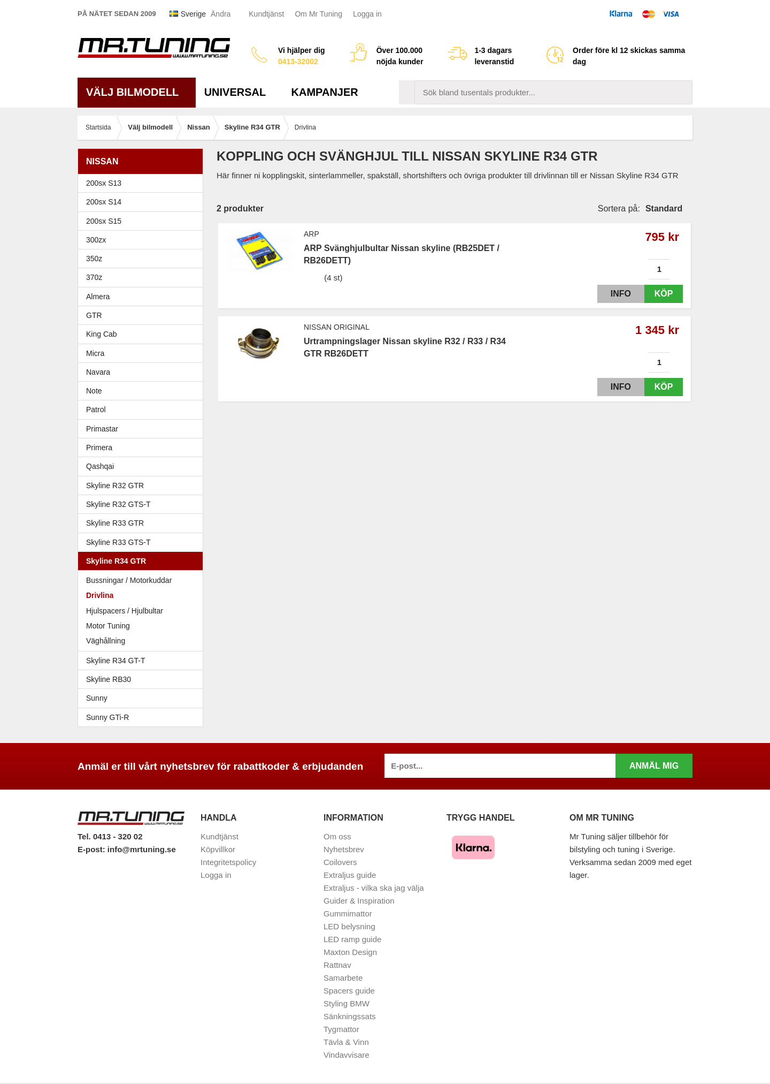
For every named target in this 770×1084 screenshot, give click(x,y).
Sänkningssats (350, 1016)
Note (94, 390)
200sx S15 (143, 221)
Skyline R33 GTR (143, 523)
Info (611, 293)
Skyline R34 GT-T (143, 660)
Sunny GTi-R (143, 717)
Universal (239, 92)
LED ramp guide (352, 939)
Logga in (367, 14)
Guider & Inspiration (359, 900)
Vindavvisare (346, 1054)
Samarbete (343, 977)
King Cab (101, 334)
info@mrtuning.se (141, 849)
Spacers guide (349, 990)
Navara (143, 372)
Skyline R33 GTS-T (143, 542)
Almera (143, 296)
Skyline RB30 (143, 679)
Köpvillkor (218, 849)
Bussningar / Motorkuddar (129, 580)
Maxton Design (350, 952)
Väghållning (105, 640)
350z (143, 258)
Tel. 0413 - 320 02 (110, 836)
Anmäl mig (654, 765)
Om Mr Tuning (318, 14)
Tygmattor (341, 1029)
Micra (143, 353)
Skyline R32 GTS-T (143, 504)
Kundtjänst (266, 14)
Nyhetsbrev (344, 849)
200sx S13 (143, 183)
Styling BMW (346, 1003)
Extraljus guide (350, 875)
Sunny (143, 698)
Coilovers (340, 862)
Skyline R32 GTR (143, 485)
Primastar (102, 428)
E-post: (92, 849)
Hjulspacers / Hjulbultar (124, 611)
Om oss (337, 836)
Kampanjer (324, 92)
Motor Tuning (143, 625)
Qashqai (100, 466)
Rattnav (337, 964)
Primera (143, 447)
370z (143, 277)
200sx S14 (143, 202)
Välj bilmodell (136, 92)
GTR (143, 315)
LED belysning (349, 926)
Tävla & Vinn (346, 1042)
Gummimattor (348, 913)
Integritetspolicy (228, 862)
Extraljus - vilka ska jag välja (374, 887)
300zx (143, 240)
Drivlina (99, 595)
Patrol (96, 409)
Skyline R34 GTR (143, 561)
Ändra (220, 14)
